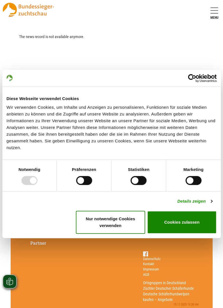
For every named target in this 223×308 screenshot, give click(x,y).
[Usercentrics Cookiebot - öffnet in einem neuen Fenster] (192, 78)
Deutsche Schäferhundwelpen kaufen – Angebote (166, 297)
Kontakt (148, 264)
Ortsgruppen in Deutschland (164, 283)
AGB (146, 274)
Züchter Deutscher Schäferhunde (168, 288)
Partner (38, 243)
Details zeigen (191, 201)
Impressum (151, 269)
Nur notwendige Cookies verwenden (110, 222)
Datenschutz (152, 259)
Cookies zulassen (181, 222)
